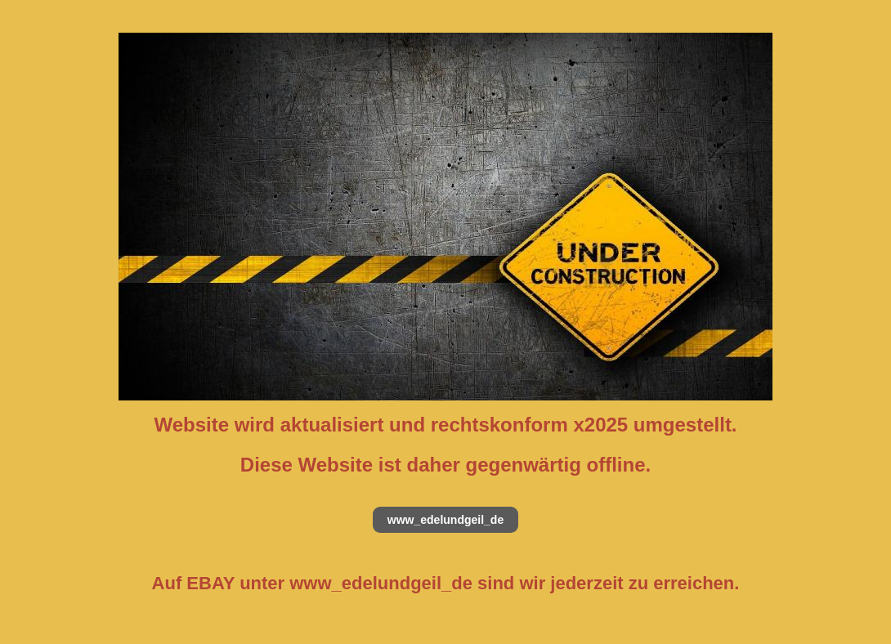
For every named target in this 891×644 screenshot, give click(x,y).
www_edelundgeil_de (445, 519)
